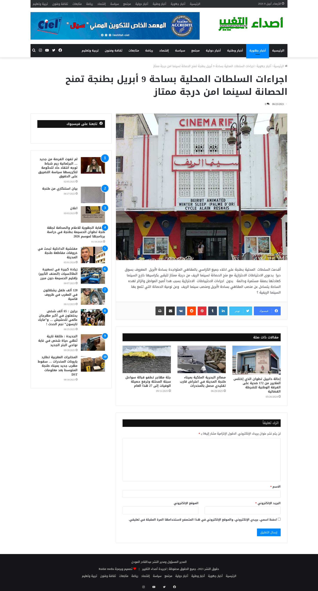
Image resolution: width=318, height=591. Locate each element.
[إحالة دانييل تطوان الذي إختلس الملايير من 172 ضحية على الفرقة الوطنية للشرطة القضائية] (256, 360)
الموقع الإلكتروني (186, 503)
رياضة (89, 4)
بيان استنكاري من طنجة (60, 189)
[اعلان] (93, 214)
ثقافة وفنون (60, 4)
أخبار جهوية (178, 4)
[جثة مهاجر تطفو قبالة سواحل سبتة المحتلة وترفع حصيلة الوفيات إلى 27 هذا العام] (147, 359)
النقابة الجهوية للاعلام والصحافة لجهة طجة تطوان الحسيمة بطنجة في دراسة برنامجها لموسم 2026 (76, 232)
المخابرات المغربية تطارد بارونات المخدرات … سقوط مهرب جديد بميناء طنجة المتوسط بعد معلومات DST (58, 365)
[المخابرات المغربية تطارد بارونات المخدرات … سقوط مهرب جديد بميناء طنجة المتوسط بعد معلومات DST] (93, 363)
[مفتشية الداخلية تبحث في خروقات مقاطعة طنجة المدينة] (93, 255)
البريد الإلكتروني (268, 503)
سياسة (114, 4)
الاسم (275, 486)
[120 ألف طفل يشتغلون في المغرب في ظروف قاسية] (93, 296)
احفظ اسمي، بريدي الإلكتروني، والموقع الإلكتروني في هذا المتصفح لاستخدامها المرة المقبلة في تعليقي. (203, 519)
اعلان (74, 208)
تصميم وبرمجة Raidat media (116, 569)
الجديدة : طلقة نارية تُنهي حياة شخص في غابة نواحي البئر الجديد (58, 340)
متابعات (77, 4)
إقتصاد (101, 4)
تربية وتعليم (40, 4)
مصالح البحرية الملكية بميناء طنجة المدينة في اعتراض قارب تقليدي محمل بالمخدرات (203, 381)
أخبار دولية (141, 4)
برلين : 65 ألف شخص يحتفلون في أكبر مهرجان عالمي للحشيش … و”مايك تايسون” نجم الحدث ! (58, 317)
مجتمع (127, 4)
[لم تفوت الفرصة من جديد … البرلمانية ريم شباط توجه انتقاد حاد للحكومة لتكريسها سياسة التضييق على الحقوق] (93, 165)
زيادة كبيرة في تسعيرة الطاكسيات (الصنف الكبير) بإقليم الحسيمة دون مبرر (58, 273)
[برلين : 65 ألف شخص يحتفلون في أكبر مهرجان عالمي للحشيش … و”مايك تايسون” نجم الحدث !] (93, 317)
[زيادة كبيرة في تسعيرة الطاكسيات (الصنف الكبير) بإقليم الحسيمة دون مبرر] (93, 275)
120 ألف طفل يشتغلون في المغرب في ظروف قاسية (60, 294)
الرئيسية (195, 4)
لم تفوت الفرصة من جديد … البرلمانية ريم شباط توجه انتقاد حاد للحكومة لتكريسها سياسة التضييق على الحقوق (58, 167)
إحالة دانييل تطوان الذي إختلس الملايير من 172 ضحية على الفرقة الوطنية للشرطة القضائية (257, 385)
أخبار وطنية (159, 4)
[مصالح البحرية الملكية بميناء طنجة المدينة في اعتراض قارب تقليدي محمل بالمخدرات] (201, 359)
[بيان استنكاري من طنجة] (93, 195)
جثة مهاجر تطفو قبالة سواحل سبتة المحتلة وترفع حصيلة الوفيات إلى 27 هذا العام (148, 381)
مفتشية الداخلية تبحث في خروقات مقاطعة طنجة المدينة (58, 253)
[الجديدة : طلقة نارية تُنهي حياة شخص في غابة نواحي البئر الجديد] (93, 342)
